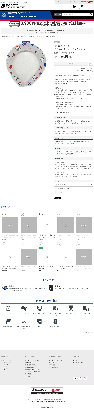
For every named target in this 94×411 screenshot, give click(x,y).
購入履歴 (52, 365)
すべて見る (89, 332)
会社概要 (29, 374)
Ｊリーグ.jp (60, 1)
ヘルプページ (67, 123)
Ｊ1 (7, 364)
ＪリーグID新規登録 (56, 360)
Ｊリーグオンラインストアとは (35, 360)
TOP (2, 36)
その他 (31, 36)
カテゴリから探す (7, 360)
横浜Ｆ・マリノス (10, 36)
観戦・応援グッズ (22, 36)
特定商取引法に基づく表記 (34, 369)
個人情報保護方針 (31, 365)
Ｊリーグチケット (70, 1)
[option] (26, 64)
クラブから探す (6, 362)
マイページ (53, 362)
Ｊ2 (7, 367)
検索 (91, 14)
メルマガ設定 (54, 367)
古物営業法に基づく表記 (33, 371)
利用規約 (29, 362)
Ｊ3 (7, 369)
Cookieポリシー (31, 367)
